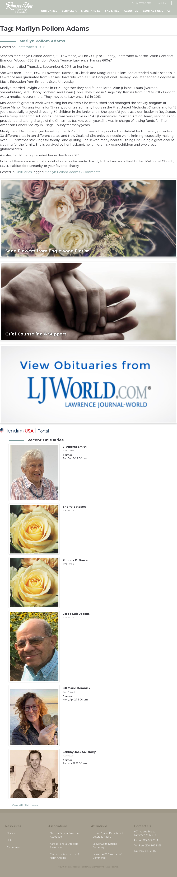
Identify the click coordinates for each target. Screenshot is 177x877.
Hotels (11, 840)
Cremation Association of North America (64, 856)
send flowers (163, 3)
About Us (131, 10)
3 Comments (90, 172)
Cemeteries (14, 847)
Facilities (112, 10)
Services (68, 10)
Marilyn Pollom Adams (42, 41)
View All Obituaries (25, 805)
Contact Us (152, 10)
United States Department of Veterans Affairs (109, 835)
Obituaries (49, 10)
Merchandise (90, 10)
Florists (11, 833)
